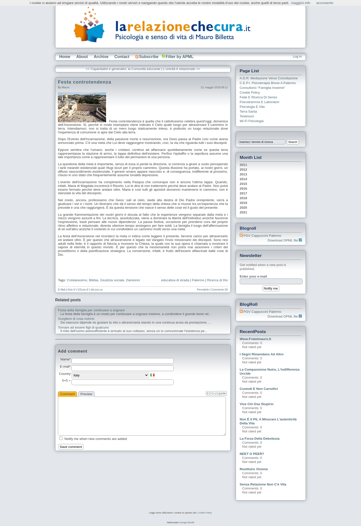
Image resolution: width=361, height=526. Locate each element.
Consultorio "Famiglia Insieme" (262, 88)
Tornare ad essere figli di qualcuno (83, 327)
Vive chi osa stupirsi (257, 404)
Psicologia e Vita (252, 107)
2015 (243, 184)
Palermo (198, 280)
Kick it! (71, 289)
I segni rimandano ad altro (262, 354)
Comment (67, 394)
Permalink (203, 289)
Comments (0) (219, 289)
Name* (65, 359)
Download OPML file (284, 240)
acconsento (324, 3)
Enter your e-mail (253, 276)
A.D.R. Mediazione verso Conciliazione (269, 78)
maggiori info (300, 3)
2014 (243, 179)
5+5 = (66, 380)
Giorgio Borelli (186, 522)
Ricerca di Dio (217, 280)
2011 (243, 165)
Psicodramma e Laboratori (259, 102)
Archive (101, 57)
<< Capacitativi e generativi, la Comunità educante (123, 69)
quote (222, 393)
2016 (243, 188)
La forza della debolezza (260, 438)
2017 (243, 193)
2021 (243, 212)
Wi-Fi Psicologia (252, 121)
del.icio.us (97, 289)
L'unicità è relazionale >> (181, 69)
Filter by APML (180, 57)
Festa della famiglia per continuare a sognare (91, 310)
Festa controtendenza (84, 82)
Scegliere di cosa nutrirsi (76, 319)
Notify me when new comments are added (95, 439)
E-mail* (65, 366)
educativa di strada (175, 280)
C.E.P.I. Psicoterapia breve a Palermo (268, 83)
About (82, 57)
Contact (121, 57)
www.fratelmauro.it (255, 339)
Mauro (65, 87)
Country (65, 374)
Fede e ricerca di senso (258, 97)
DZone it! (83, 289)
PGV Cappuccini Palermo (262, 235)
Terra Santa (248, 111)
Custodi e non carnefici (259, 389)
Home (64, 57)
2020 (243, 207)
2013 (243, 174)
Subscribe (146, 57)
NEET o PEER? (252, 454)
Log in (297, 56)
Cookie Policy (250, 92)
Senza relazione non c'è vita (263, 484)
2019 (243, 203)
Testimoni (247, 116)
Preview (86, 394)
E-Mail (61, 289)
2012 (243, 169)
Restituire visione (254, 469)
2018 (243, 198)
